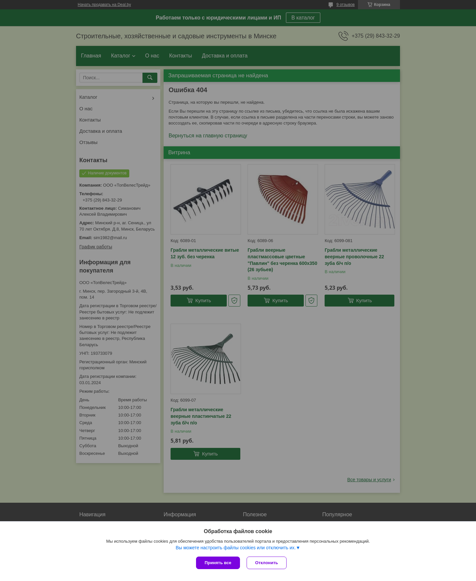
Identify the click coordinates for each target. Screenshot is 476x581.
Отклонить (266, 562)
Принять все (218, 562)
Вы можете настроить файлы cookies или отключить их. (236, 547)
